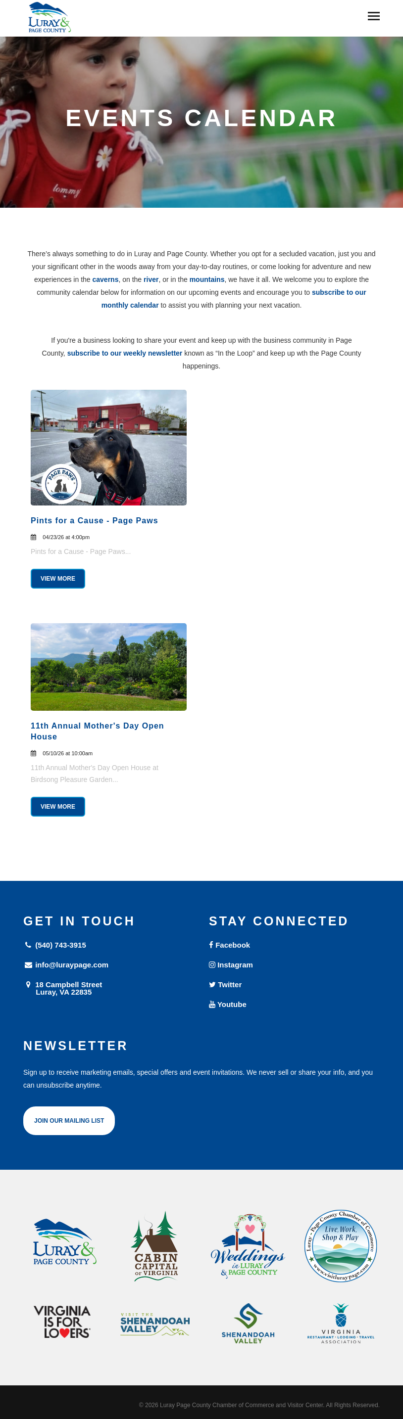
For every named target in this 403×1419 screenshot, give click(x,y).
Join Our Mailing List (69, 1120)
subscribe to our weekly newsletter (125, 353)
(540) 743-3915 (54, 945)
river (151, 279)
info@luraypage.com (65, 965)
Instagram (231, 965)
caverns (106, 279)
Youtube (228, 1004)
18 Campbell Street (108, 988)
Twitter (225, 984)
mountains (207, 279)
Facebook (229, 945)
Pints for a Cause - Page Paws (94, 520)
